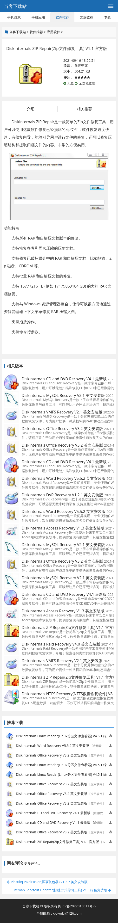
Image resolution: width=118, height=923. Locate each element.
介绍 (30, 108)
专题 (107, 17)
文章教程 (86, 17)
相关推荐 (84, 108)
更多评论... (32, 863)
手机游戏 (14, 17)
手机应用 (38, 17)
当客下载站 (15, 6)
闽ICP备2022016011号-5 (77, 906)
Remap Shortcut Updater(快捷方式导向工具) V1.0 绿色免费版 (62, 890)
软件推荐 (62, 17)
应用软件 (53, 32)
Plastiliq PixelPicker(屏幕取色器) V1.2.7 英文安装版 (47, 882)
